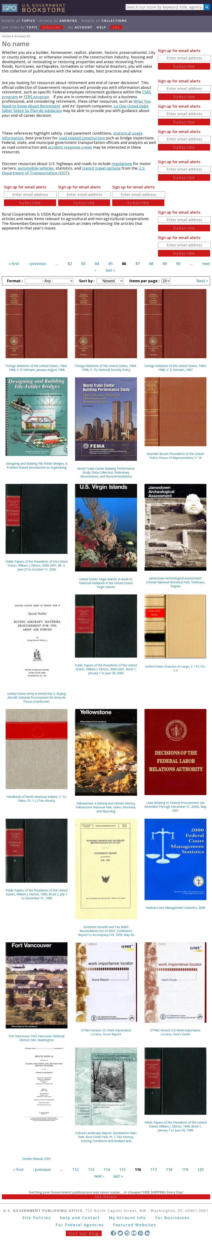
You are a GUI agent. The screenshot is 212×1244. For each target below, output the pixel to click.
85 (110, 263)
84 (97, 263)
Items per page (144, 280)
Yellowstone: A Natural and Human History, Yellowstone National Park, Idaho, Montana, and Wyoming (106, 807)
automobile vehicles (36, 168)
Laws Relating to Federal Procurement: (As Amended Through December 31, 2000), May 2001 (175, 806)
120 (200, 1169)
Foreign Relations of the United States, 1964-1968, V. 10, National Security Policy (106, 368)
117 (154, 1169)
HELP (101, 27)
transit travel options (101, 168)
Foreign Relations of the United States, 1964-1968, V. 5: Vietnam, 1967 (175, 368)
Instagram (127, 1233)
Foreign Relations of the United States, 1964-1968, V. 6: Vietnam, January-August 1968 (36, 368)
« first (14, 263)
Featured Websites (134, 1224)
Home (6, 36)
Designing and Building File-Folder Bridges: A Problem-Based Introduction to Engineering (36, 465)
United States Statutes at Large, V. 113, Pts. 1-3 (175, 668)
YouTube (133, 1233)
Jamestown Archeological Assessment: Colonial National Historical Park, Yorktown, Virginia (175, 582)
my (80, 27)
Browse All (18, 21)
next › (99, 1176)
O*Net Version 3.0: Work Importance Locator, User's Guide (175, 1032)
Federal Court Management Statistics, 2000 (175, 908)
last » (110, 270)
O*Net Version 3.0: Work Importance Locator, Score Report (106, 1032)
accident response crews (70, 147)
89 (165, 263)
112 (75, 1169)
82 (70, 263)
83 (83, 263)
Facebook (113, 1233)
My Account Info (127, 1217)
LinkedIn (147, 1233)
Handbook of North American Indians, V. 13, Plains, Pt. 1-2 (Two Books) (36, 799)
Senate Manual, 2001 (36, 1159)
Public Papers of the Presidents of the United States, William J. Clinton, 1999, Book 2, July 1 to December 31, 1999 (36, 894)
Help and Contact (80, 1217)
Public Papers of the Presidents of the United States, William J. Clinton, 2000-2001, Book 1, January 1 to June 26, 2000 (106, 669)
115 (122, 1169)
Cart (116, 27)
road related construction (82, 137)
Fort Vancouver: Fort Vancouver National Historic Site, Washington (36, 1038)
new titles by (34, 27)
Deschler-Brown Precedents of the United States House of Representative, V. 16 (175, 456)
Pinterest (140, 1233)
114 (107, 1169)
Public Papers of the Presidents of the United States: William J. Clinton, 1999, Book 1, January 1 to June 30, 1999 (175, 1126)
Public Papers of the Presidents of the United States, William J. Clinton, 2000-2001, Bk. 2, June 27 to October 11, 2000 (36, 565)
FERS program (36, 96)
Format (14, 280)
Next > (202, 280)
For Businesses (172, 1217)
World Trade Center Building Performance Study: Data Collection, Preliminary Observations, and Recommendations (106, 472)
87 (138, 263)
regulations (122, 163)
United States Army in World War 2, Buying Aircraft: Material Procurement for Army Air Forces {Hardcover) (36, 697)
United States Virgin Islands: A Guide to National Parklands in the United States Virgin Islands (106, 583)
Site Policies (36, 1217)
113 (91, 1169)
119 (185, 1169)
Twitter (120, 1233)
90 (178, 263)
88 (151, 263)
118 (169, 1169)
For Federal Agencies (80, 1224)
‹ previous (37, 263)
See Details (106, 1197)
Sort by (86, 280)
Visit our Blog (84, 1233)
